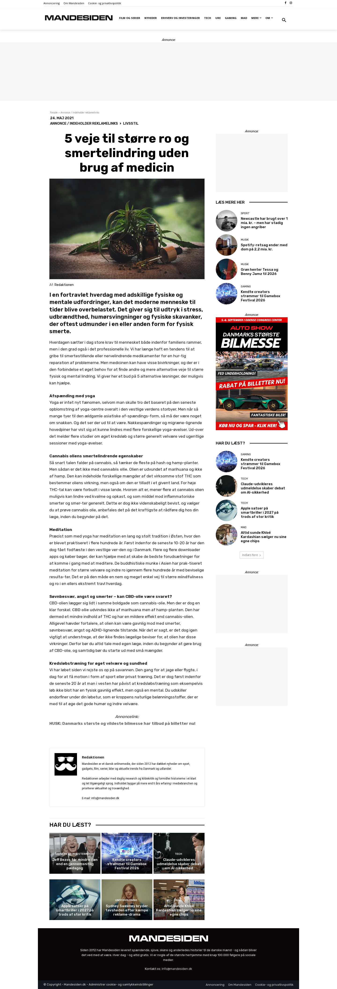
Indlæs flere (251, 555)
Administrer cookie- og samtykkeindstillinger (121, 984)
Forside (54, 112)
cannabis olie (113, 469)
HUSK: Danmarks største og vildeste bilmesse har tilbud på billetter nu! (122, 723)
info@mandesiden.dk (177, 969)
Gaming (126, 854)
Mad (178, 900)
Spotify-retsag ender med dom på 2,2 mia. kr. (264, 247)
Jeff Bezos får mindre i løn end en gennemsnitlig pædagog (75, 864)
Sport (245, 213)
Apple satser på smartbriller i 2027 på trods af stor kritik (75, 910)
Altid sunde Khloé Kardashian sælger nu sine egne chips (179, 910)
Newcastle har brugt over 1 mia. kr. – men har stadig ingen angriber (264, 223)
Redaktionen (93, 757)
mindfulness (190, 576)
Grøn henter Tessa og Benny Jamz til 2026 (259, 271)
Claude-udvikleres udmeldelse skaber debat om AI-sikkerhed (179, 864)
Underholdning (126, 900)
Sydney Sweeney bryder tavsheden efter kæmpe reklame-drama (127, 910)
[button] (284, 20)
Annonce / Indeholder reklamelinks (80, 112)
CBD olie (80, 609)
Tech (178, 854)
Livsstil (131, 123)
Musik (245, 239)
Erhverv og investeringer (74, 854)
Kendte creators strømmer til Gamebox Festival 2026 (127, 864)
